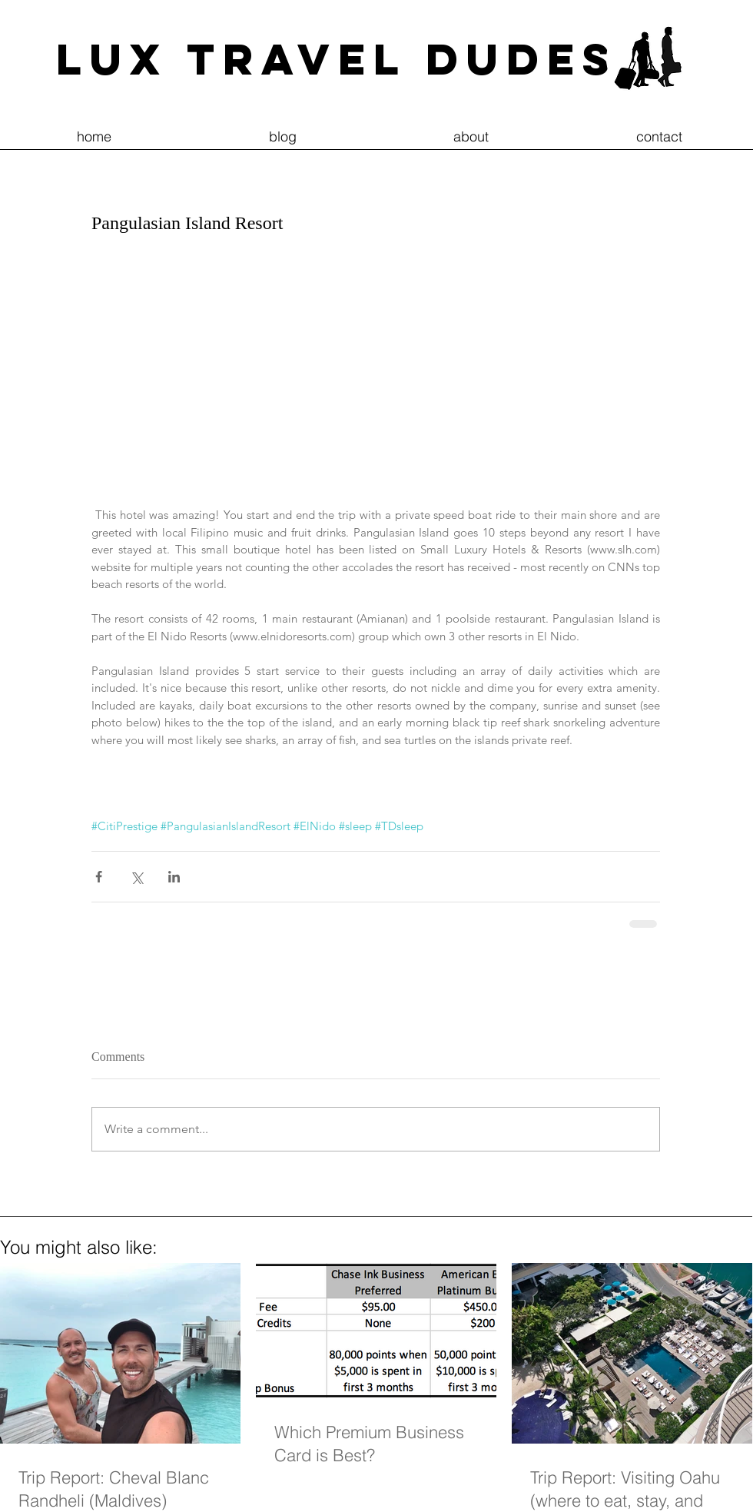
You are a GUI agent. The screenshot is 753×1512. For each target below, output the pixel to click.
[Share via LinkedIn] (174, 876)
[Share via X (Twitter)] (136, 876)
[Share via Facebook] (98, 876)
